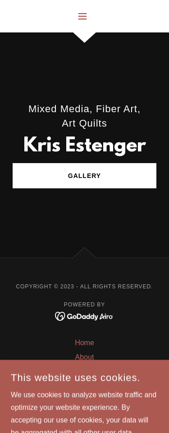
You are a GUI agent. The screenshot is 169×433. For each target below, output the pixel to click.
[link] (84, 315)
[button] (84, 16)
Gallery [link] (84, 371)
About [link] (84, 357)
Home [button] (84, 342)
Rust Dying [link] (84, 386)
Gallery (84, 175)
